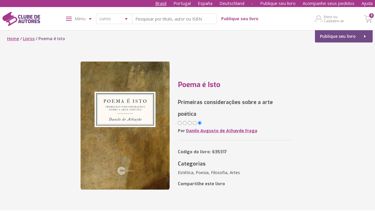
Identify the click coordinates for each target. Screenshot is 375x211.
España (205, 3)
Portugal (182, 3)
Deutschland (231, 3)
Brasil (160, 3)
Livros (29, 38)
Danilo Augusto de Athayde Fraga (221, 130)
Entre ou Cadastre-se (334, 18)
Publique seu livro (278, 3)
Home (13, 38)
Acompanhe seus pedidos (328, 3)
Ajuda (367, 3)
